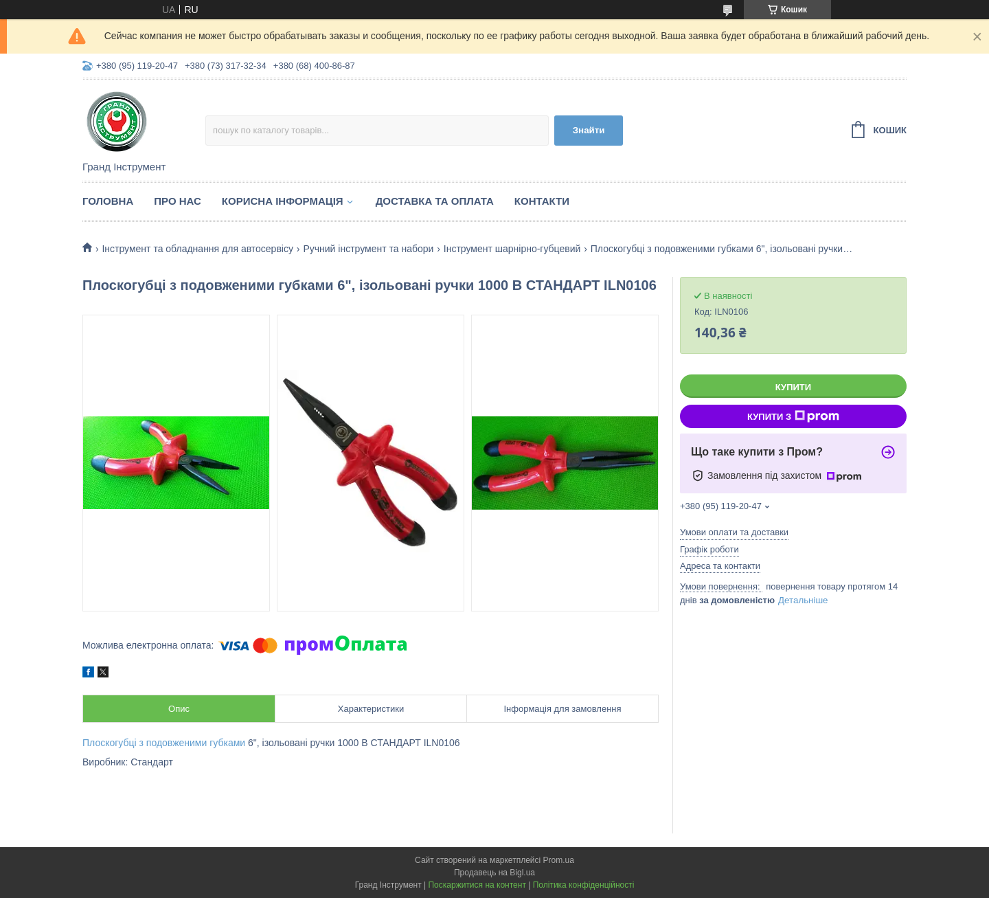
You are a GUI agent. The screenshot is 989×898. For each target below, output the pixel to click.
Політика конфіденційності (584, 885)
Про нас (177, 201)
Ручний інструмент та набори (368, 248)
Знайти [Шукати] (589, 130)
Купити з (793, 416)
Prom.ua (558, 860)
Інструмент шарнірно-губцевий (512, 248)
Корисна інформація (282, 201)
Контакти (541, 201)
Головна (107, 201)
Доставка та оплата (435, 201)
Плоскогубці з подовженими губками (163, 742)
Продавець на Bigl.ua (494, 872)
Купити (793, 387)
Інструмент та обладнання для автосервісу (197, 248)
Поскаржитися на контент (476, 885)
